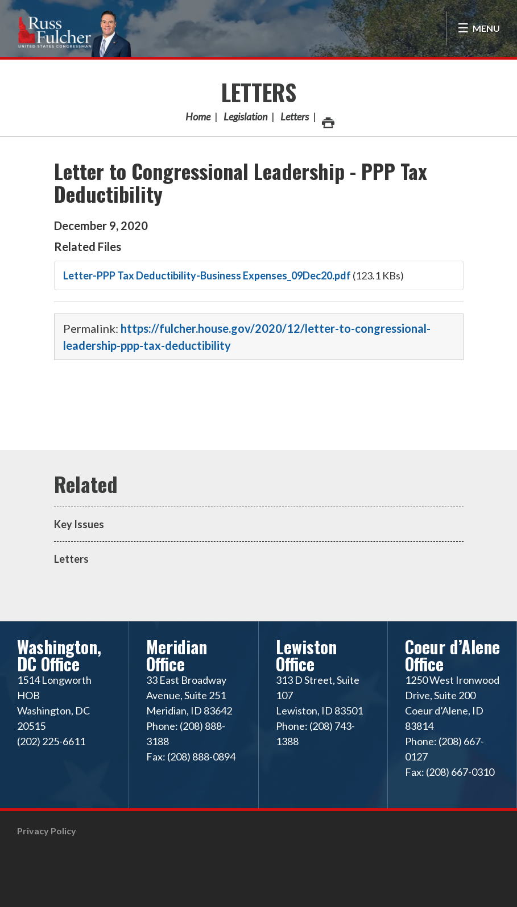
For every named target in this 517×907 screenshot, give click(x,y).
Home (197, 116)
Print (327, 119)
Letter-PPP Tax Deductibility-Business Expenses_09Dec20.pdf (207, 275)
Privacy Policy (46, 830)
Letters (258, 92)
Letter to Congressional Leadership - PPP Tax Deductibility (240, 182)
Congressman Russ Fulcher (74, 32)
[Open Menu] (478, 28)
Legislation (245, 116)
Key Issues (79, 524)
